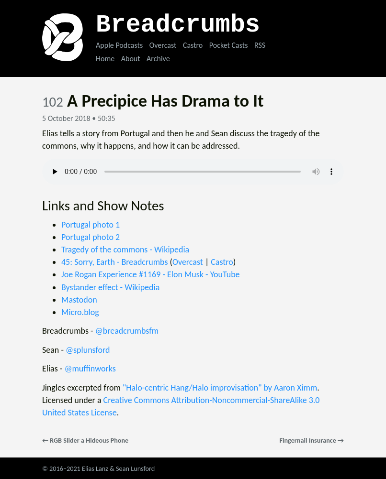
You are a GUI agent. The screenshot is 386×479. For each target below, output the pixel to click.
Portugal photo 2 (90, 237)
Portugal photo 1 (90, 224)
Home (105, 58)
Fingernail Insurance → (311, 440)
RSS (259, 45)
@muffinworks (89, 368)
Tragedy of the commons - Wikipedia (125, 249)
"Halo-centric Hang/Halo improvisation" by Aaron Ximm (220, 387)
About (130, 58)
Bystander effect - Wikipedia (110, 287)
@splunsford (88, 350)
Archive (158, 58)
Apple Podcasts (119, 45)
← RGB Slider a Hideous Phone (85, 440)
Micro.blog (80, 312)
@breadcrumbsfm (127, 331)
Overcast (163, 45)
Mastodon (79, 299)
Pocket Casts (228, 45)
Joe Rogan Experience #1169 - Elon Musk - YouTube (150, 274)
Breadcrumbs (178, 25)
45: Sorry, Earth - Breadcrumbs (114, 262)
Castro (193, 45)
